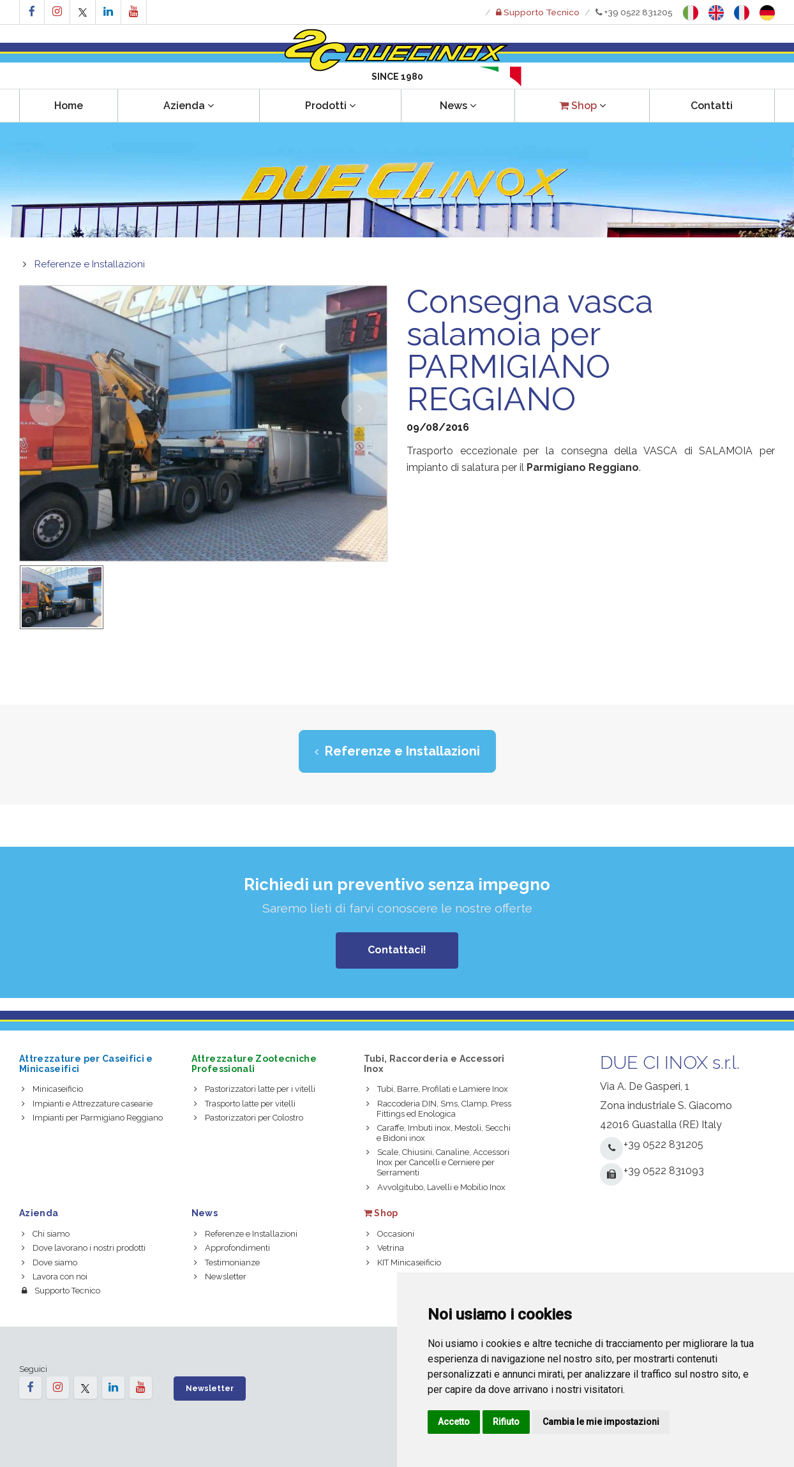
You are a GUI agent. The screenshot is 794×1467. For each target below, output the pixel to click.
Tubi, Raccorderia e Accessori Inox (434, 1063)
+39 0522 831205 (634, 12)
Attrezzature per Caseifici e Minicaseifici (86, 1063)
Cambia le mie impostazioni (601, 1422)
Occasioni (390, 1234)
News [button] (458, 106)
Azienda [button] (188, 106)
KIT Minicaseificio (403, 1262)
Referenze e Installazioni (89, 264)
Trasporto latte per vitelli (245, 1103)
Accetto (454, 1422)
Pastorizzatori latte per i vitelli (254, 1089)
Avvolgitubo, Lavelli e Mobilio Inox (436, 1187)
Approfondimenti (232, 1248)
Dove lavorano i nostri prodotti (84, 1248)
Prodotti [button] (330, 106)
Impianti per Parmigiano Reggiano (92, 1117)
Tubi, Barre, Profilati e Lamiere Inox (437, 1089)
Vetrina (385, 1248)
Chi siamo (46, 1234)
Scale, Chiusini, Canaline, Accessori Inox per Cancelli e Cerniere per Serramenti (437, 1162)
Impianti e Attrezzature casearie (87, 1103)
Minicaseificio (52, 1089)
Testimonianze (227, 1262)
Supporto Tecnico (61, 1290)
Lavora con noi (54, 1276)
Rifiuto (506, 1422)
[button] (581, 105)
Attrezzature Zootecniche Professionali (254, 1063)
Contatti (712, 106)
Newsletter (220, 1276)
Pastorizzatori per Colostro (248, 1117)
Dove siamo (49, 1262)
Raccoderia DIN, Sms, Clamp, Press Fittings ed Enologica (438, 1109)
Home (68, 106)
